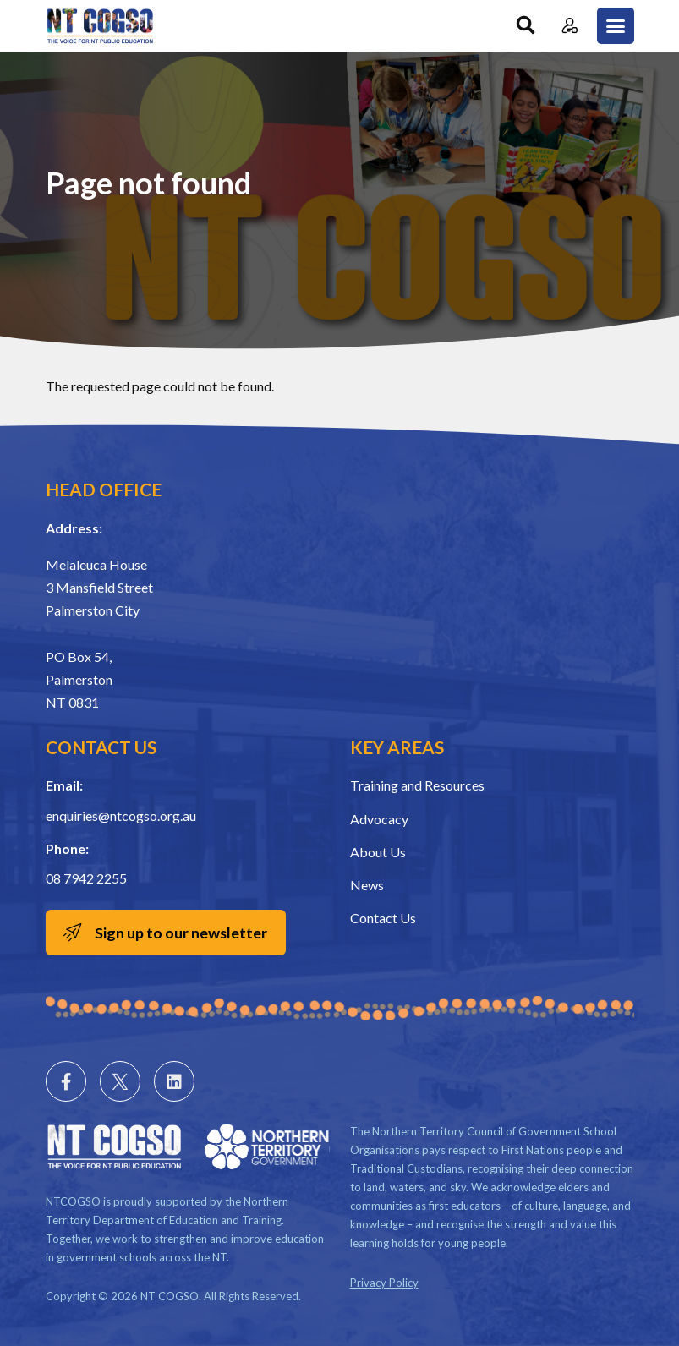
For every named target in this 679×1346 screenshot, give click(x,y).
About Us (378, 852)
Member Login (570, 26)
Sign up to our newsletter (183, 932)
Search (525, 26)
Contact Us (383, 918)
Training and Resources (417, 785)
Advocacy (379, 819)
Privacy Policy (384, 1282)
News (367, 885)
